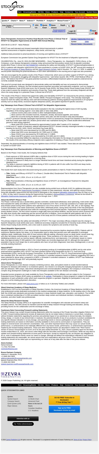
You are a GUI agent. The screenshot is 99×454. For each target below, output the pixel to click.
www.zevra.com (32, 284)
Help (61, 12)
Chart (44, 28)
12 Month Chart (33, 399)
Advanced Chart (33, 401)
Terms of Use (78, 439)
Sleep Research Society (47, 69)
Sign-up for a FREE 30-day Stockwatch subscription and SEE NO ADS (58, 15)
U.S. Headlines (33, 411)
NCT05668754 (31, 65)
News (22, 21)
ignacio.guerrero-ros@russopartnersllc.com (17, 364)
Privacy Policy (87, 439)
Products (54, 12)
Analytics (51, 21)
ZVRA (87, 41)
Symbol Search (12, 399)
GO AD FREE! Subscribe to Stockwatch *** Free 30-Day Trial (64, 400)
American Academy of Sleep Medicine (18, 69)
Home (47, 12)
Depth (62, 25)
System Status (92, 12)
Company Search (13, 401)
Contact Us (69, 12)
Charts (14, 21)
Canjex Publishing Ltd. (13, 439)
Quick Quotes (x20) (14, 404)
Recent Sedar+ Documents (82, 44)
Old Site (41, 12)
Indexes (31, 21)
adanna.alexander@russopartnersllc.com (16, 358)
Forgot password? (59, 30)
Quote (44, 25)
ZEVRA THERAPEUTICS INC (82, 39)
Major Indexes (12, 406)
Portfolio (40, 21)
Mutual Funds (63, 21)
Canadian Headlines (35, 408)
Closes (54, 28)
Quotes (6, 21)
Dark (19, 12)
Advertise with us (23, 419)
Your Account (80, 12)
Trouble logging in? (59, 31)
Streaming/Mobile (29, 12)
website (49, 276)
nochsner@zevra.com (9, 349)
